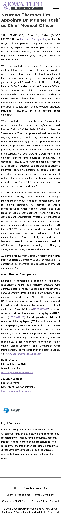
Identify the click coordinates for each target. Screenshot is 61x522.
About (17, 488)
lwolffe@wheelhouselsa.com (17, 372)
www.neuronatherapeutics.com (23, 353)
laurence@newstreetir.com (16, 391)
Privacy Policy (39, 501)
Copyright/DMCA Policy (15, 501)
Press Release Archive (35, 488)
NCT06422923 (16, 317)
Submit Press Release (18, 494)
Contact (54, 501)
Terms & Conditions (43, 494)
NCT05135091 (40, 309)
